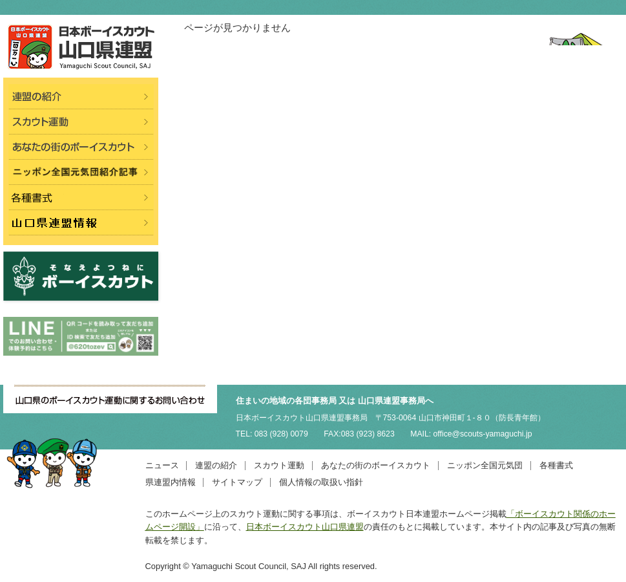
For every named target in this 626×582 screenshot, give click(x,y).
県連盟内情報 (170, 482)
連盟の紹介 (216, 465)
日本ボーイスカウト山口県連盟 (305, 527)
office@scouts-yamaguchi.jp (482, 433)
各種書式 (556, 465)
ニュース (162, 465)
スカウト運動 (279, 465)
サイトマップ (237, 482)
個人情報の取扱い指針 (321, 482)
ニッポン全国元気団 (485, 465)
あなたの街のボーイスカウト (375, 465)
